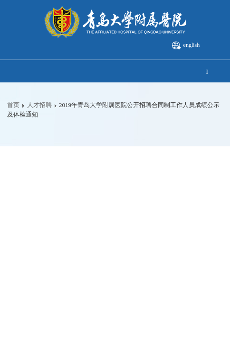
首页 (13, 104)
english (191, 45)
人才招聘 (39, 104)
